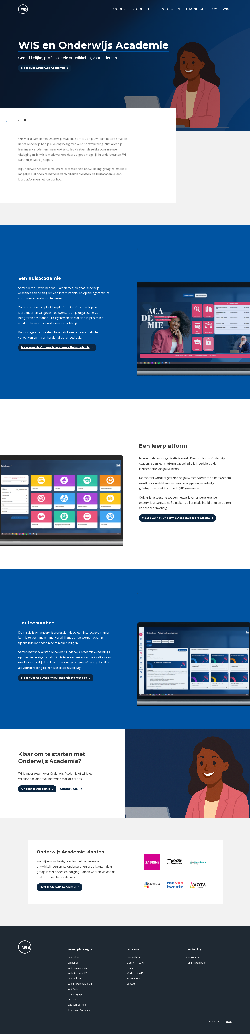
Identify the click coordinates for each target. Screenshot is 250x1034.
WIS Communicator (78, 968)
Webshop (73, 962)
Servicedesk (133, 978)
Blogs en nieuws (136, 962)
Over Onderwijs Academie (58, 887)
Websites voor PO (78, 973)
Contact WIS (69, 788)
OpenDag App (75, 994)
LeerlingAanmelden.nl (80, 983)
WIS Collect (74, 957)
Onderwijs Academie (35, 788)
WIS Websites (75, 978)
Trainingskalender (195, 962)
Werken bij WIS (135, 973)
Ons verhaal (133, 957)
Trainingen (196, 9)
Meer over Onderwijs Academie (43, 68)
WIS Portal (73, 989)
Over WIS (220, 9)
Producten (169, 9)
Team (130, 968)
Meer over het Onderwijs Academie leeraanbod (54, 677)
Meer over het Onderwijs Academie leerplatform (176, 518)
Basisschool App (77, 1004)
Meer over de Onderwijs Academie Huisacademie (55, 347)
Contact (131, 983)
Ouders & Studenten (133, 9)
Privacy (229, 1021)
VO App (72, 999)
